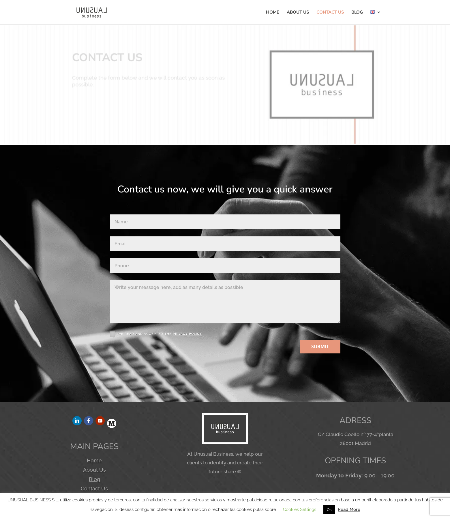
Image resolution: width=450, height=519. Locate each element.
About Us (94, 470)
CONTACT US (330, 12)
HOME (272, 12)
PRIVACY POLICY (187, 334)
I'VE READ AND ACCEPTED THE (156, 334)
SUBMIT (320, 346)
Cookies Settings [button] (299, 509)
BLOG (357, 12)
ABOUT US (298, 12)
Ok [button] (329, 509)
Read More (349, 509)
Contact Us (94, 488)
